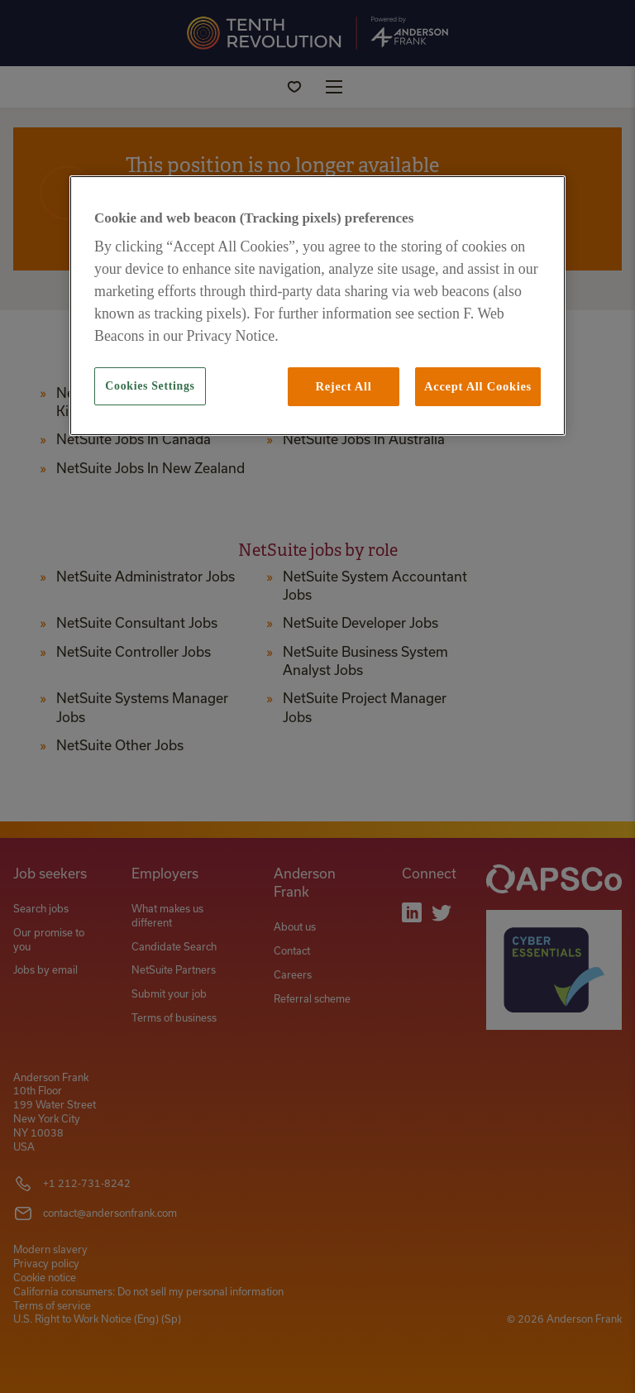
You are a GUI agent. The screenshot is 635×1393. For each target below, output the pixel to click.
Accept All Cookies (478, 386)
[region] (317, 305)
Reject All (343, 386)
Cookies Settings (149, 386)
